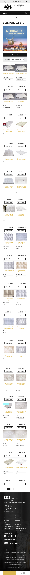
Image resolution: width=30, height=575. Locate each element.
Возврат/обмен (19, 517)
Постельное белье (8, 526)
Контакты (17, 520)
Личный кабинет (17, 1)
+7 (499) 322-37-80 (10, 506)
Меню (6, 13)
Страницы (7, 2)
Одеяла (12, 17)
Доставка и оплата (19, 515)
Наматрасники (7, 524)
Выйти (25, 1)
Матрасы (6, 517)
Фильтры (15, 54)
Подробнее (9, 89)
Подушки (6, 520)
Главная (7, 17)
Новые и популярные (17, 59)
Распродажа (7, 528)
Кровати (6, 515)
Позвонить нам (10, 573)
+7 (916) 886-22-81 (10, 509)
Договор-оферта (19, 530)
